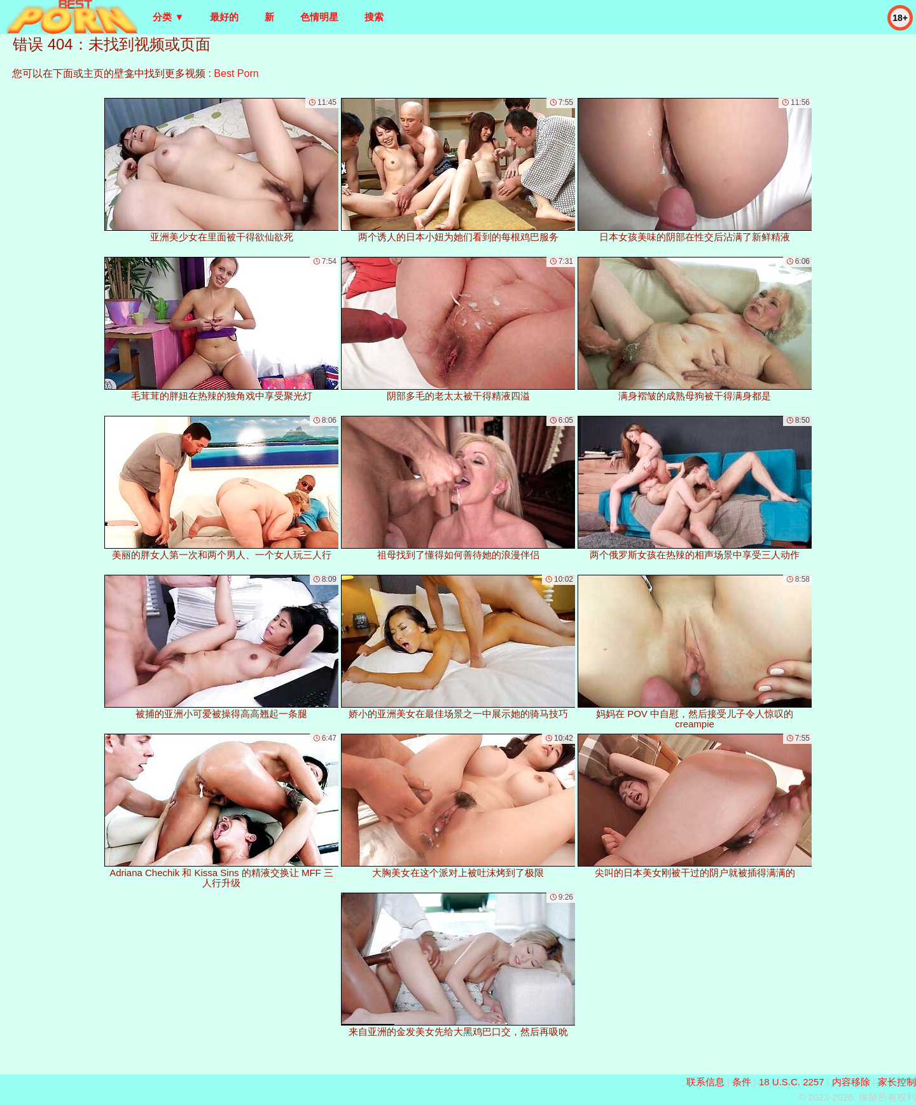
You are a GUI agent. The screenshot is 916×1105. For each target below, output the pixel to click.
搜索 (374, 16)
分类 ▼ (168, 16)
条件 (741, 1081)
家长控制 (897, 1081)
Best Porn (236, 73)
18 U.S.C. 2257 (791, 1081)
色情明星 (319, 16)
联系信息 (705, 1081)
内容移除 (851, 1081)
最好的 (224, 16)
